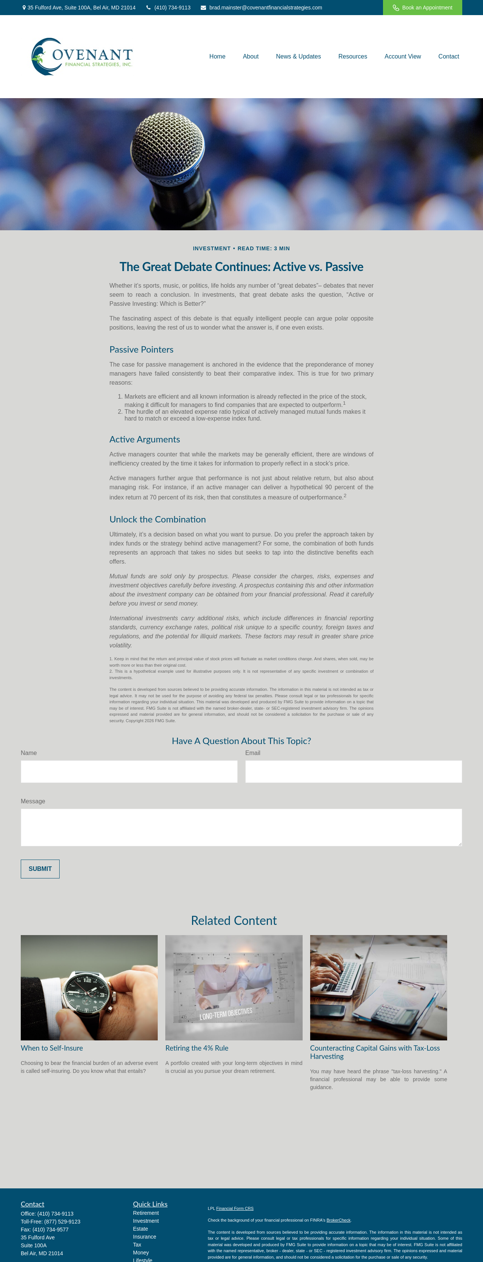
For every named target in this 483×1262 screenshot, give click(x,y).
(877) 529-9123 (62, 1222)
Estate (140, 1229)
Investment (146, 1221)
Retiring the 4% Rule (196, 1048)
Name (29, 753)
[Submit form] (40, 869)
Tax (137, 1245)
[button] (217, 56)
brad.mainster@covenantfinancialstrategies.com (261, 8)
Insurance (144, 1237)
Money (141, 1253)
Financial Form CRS (235, 1208)
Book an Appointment (422, 8)
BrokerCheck (338, 1220)
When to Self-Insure (52, 1048)
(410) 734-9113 (168, 8)
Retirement (146, 1213)
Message (33, 801)
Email (252, 753)
